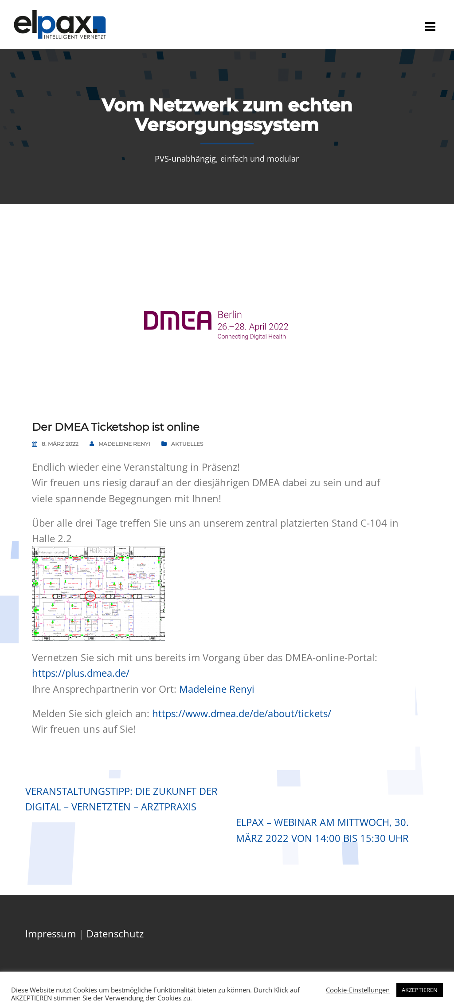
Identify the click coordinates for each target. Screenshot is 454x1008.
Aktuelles (187, 444)
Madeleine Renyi (124, 444)
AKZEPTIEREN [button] (420, 990)
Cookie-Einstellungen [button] (358, 990)
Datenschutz (115, 933)
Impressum (50, 933)
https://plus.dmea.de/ (80, 672)
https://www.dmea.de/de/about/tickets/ (241, 713)
